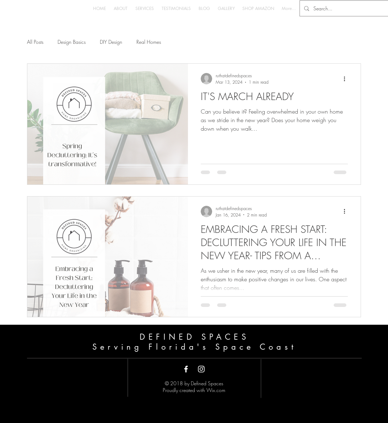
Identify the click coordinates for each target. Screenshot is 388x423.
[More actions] (347, 78)
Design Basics (72, 41)
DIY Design (111, 41)
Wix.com (215, 390)
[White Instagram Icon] (201, 369)
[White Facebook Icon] (186, 369)
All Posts (35, 41)
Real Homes (148, 41)
